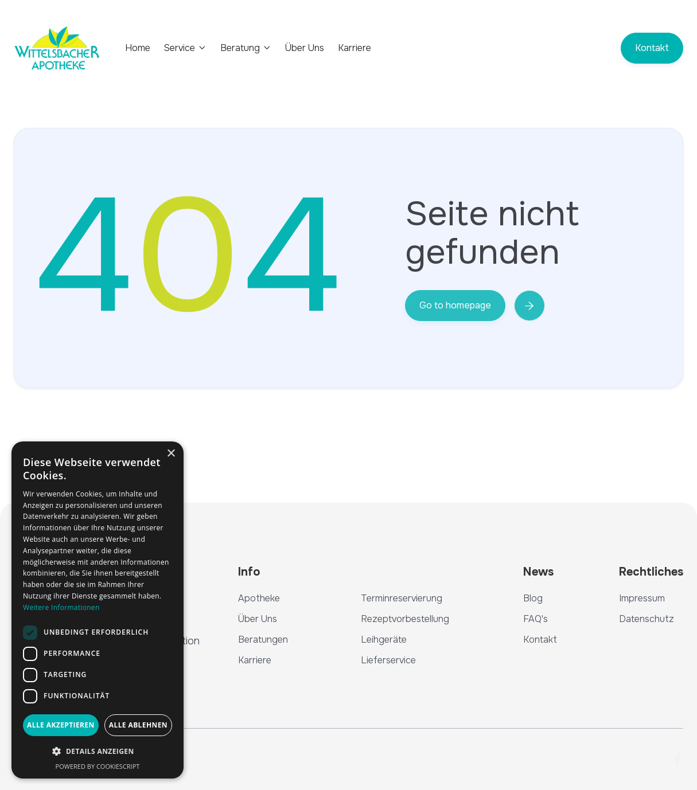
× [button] (170, 453)
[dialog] (97, 610)
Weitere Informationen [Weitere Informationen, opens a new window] (61, 607)
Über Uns (304, 48)
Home (137, 48)
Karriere (354, 48)
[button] (185, 48)
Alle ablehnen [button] (138, 725)
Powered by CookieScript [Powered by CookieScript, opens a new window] (98, 766)
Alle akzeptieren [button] (61, 725)
